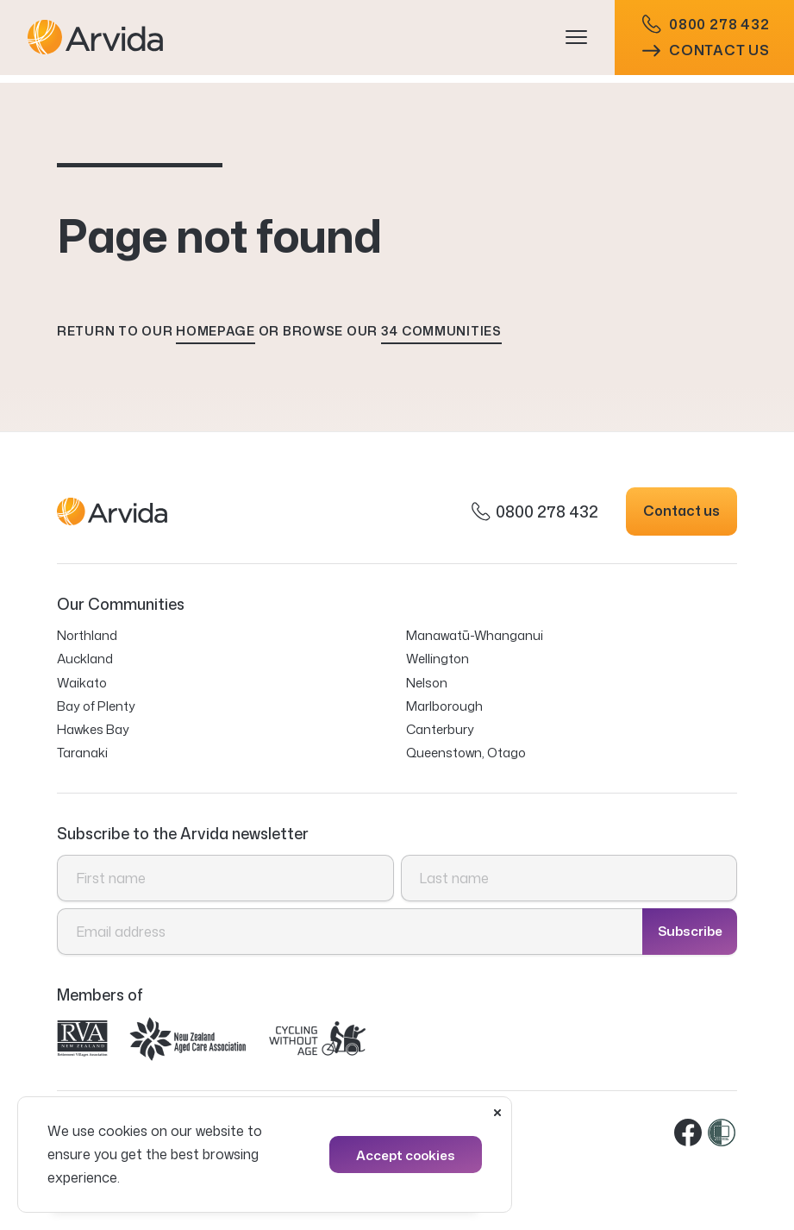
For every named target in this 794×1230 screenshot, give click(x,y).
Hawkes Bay (93, 729)
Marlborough (444, 706)
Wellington (437, 659)
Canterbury (440, 729)
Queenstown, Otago (466, 753)
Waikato (82, 683)
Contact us (706, 54)
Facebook (688, 1133)
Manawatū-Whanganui (474, 635)
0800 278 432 (706, 28)
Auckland (85, 659)
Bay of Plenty (96, 706)
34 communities (441, 331)
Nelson (426, 683)
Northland (87, 635)
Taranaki (82, 753)
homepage (215, 331)
